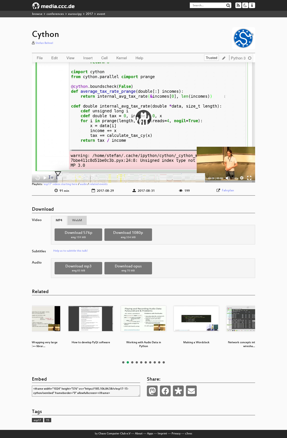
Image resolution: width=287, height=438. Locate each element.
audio (83, 184)
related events (98, 184)
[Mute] (227, 178)
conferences (55, 14)
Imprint (162, 433)
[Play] (45, 178)
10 (164, 362)
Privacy (176, 433)
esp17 (37, 420)
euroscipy (75, 14)
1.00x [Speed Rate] (235, 178)
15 (47, 420)
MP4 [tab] (59, 220)
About (139, 433)
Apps (150, 433)
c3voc (188, 433)
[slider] (131, 178)
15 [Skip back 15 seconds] (38, 178)
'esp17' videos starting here (60, 184)
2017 (89, 14)
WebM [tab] (77, 220)
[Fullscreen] (249, 178)
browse (37, 14)
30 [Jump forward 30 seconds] (52, 178)
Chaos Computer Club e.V (114, 433)
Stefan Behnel (44, 43)
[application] (143, 118)
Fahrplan (228, 190)
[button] (143, 117)
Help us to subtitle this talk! (70, 251)
